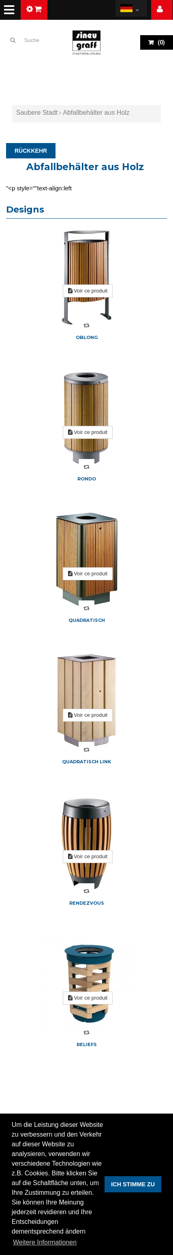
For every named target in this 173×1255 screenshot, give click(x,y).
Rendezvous (86, 903)
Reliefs (87, 1044)
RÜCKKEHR (31, 150)
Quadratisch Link (86, 761)
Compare (86, 325)
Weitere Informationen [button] (45, 1242)
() (160, 42)
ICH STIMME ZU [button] (133, 1184)
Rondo (86, 479)
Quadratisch (86, 620)
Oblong (87, 337)
